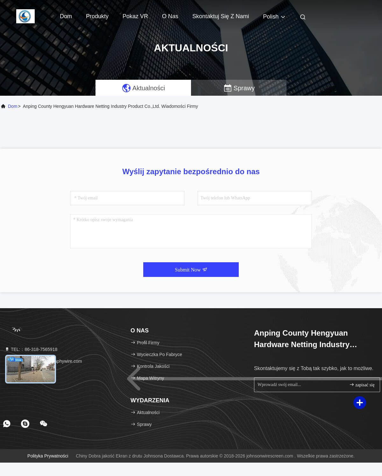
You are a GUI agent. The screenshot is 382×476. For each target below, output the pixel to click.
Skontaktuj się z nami (220, 16)
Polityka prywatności (47, 455)
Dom (66, 16)
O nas (170, 16)
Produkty (97, 16)
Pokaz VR (135, 16)
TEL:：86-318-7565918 (30, 349)
